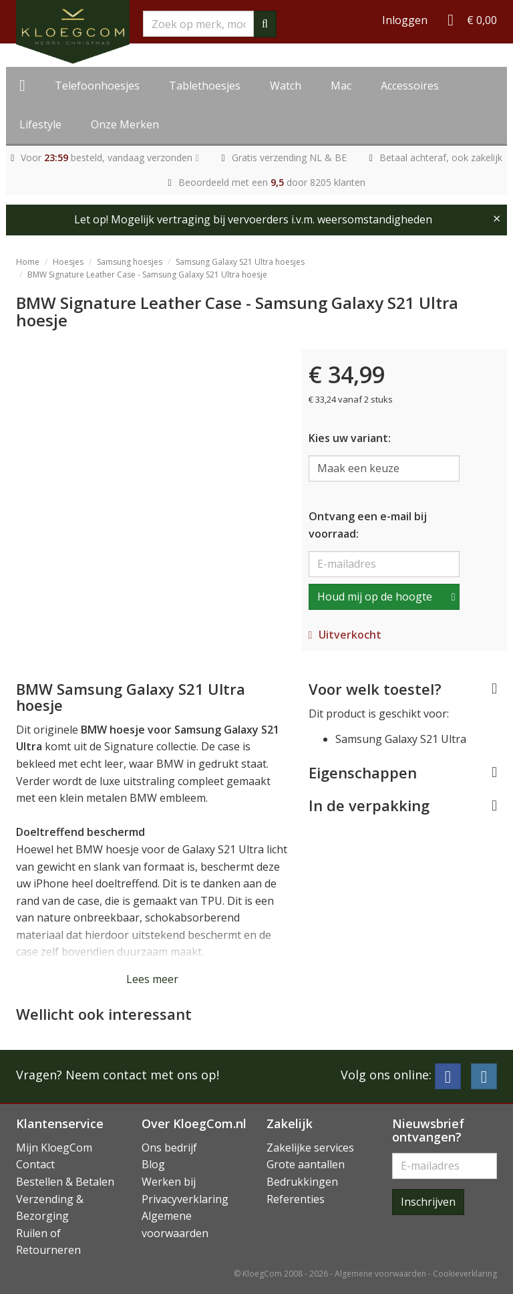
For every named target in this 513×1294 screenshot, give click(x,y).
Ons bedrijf (169, 1147)
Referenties (296, 1199)
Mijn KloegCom (54, 1147)
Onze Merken (125, 124)
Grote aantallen (306, 1164)
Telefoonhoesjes (97, 85)
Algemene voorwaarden (380, 1273)
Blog (153, 1164)
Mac (341, 85)
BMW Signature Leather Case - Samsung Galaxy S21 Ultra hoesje (147, 274)
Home (27, 261)
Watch (285, 85)
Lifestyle (40, 124)
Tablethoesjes (204, 85)
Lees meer (152, 979)
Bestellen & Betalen (65, 1181)
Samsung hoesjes (129, 261)
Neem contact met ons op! (142, 1075)
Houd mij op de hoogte (374, 596)
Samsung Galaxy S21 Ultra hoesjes (240, 261)
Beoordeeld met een (271, 182)
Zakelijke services (310, 1147)
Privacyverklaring (185, 1199)
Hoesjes (68, 261)
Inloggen (405, 20)
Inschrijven (428, 1201)
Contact (35, 1164)
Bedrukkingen (302, 1181)
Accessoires (410, 85)
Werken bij (169, 1181)
